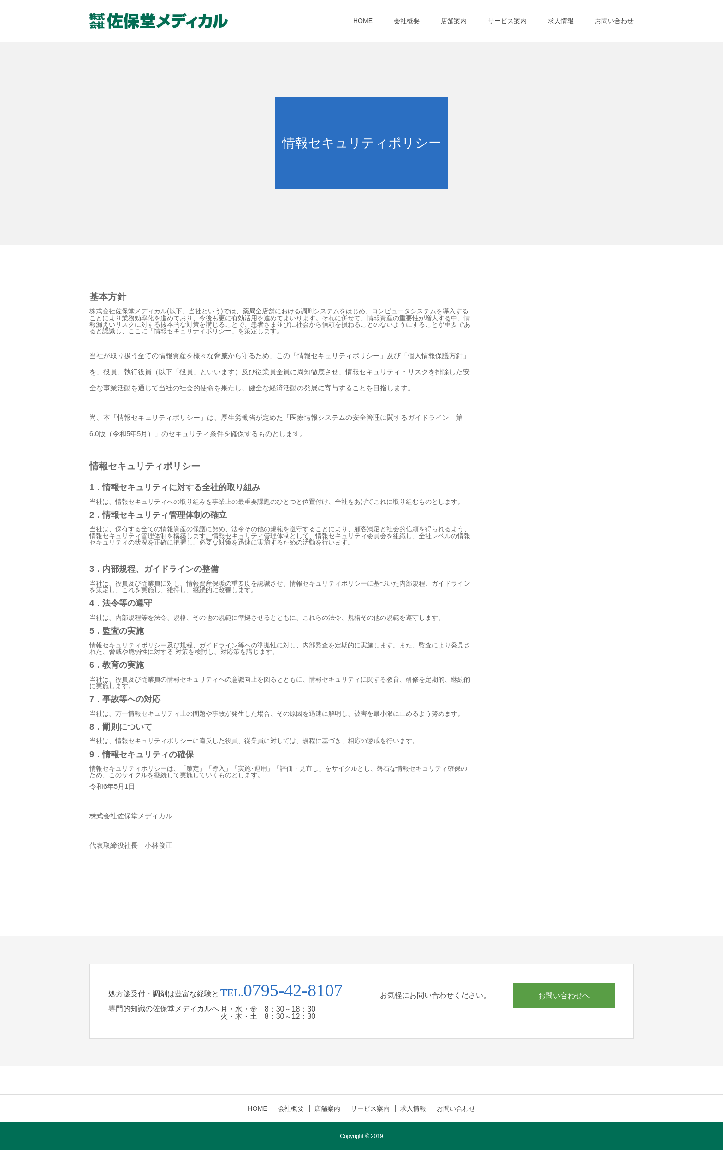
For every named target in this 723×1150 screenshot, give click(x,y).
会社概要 (407, 20)
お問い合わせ (614, 20)
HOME (363, 20)
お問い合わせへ (564, 995)
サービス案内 (507, 20)
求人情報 (561, 20)
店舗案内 (454, 20)
